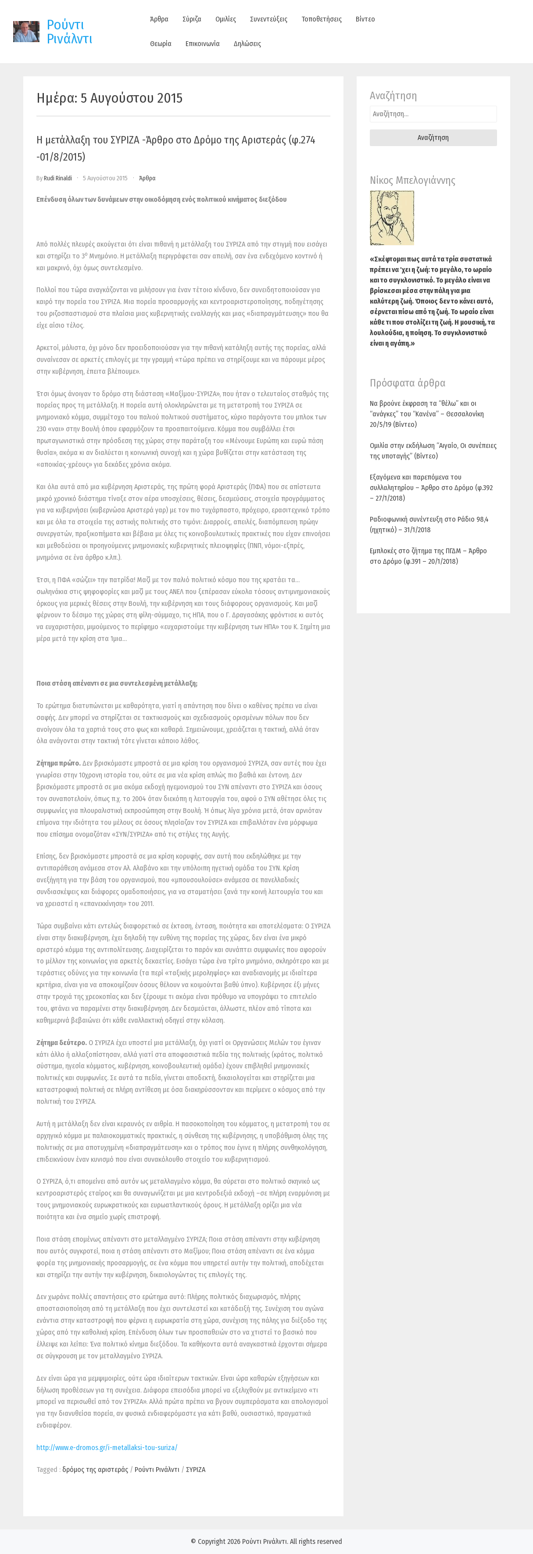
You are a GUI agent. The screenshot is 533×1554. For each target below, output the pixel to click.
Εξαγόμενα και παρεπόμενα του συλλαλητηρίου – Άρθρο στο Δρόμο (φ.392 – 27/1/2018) (431, 487)
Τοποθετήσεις (321, 19)
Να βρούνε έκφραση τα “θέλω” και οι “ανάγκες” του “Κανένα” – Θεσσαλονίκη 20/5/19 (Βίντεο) (427, 414)
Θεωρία (161, 43)
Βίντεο (365, 19)
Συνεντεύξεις (268, 19)
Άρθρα (159, 19)
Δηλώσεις (247, 43)
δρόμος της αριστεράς (95, 1469)
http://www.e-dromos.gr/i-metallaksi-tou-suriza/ (107, 1447)
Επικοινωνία (203, 43)
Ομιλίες (225, 19)
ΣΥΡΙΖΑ (195, 1469)
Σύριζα (191, 19)
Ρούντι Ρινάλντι (70, 31)
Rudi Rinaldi (58, 178)
